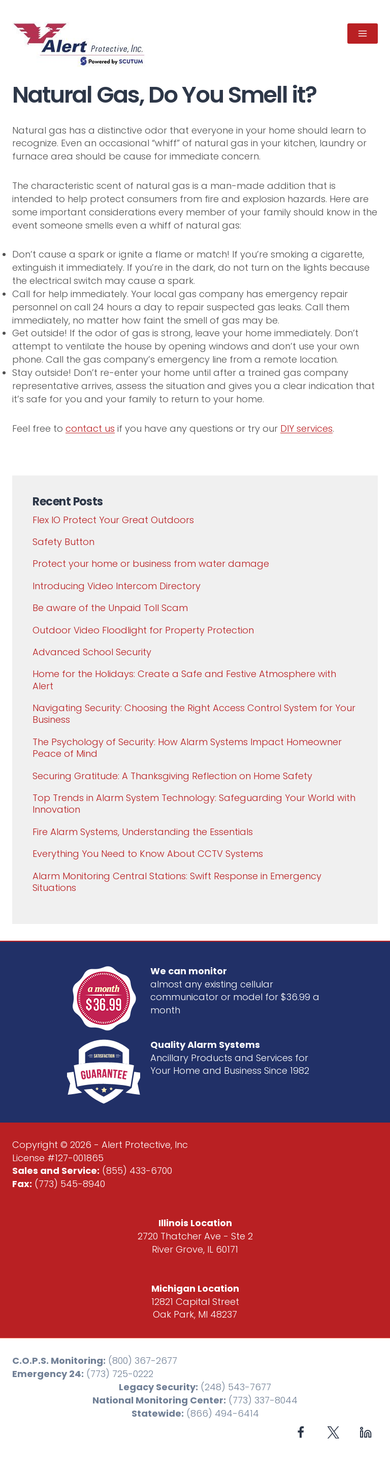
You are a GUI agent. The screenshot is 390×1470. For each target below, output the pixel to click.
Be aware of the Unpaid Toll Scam (110, 607)
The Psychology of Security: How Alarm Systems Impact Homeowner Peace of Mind (187, 748)
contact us (90, 428)
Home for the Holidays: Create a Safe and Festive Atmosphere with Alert (184, 679)
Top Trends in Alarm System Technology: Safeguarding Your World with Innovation (193, 803)
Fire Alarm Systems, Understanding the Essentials (142, 831)
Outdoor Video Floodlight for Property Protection (143, 630)
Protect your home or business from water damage (150, 563)
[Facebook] (300, 1432)
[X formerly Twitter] (333, 1432)
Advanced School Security (91, 652)
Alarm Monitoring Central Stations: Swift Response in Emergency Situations (176, 882)
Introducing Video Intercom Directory (116, 586)
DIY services (306, 428)
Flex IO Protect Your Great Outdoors (113, 520)
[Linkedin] (365, 1432)
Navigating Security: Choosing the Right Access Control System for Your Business (193, 713)
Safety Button (63, 541)
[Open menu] (362, 33)
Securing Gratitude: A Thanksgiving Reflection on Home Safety (172, 776)
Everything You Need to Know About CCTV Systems (147, 853)
